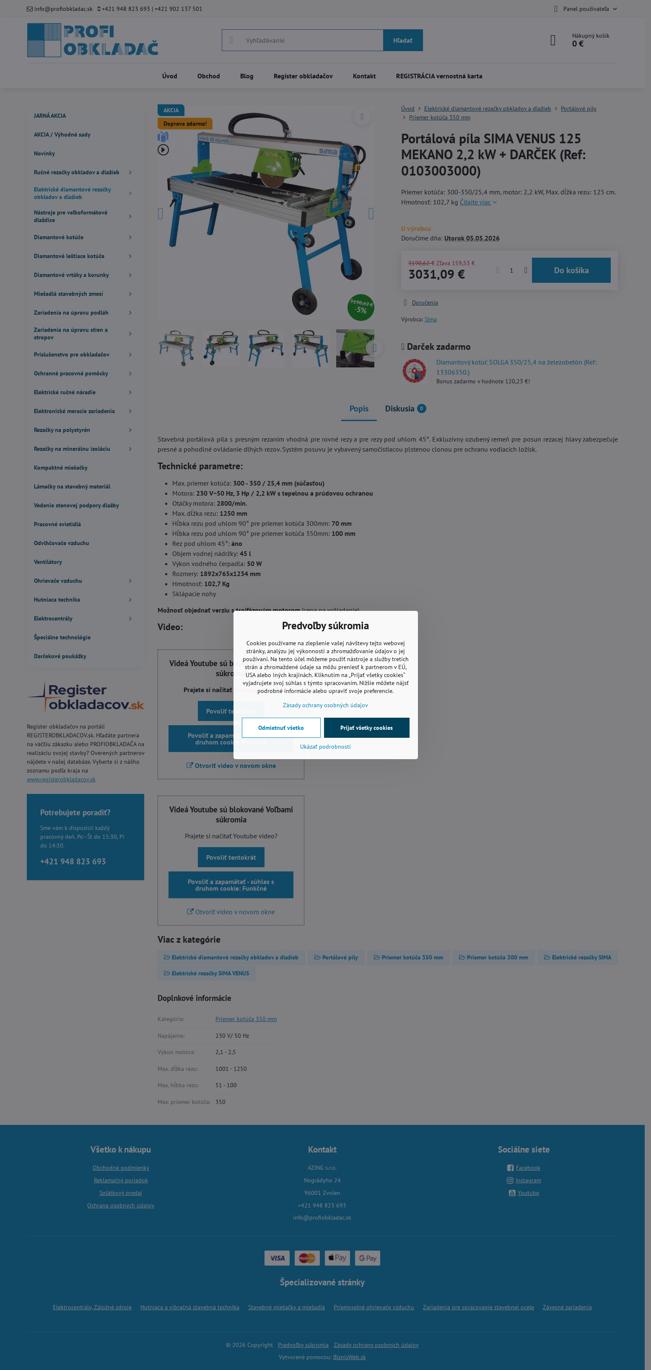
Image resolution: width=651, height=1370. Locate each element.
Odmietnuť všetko (281, 728)
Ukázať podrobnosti (325, 746)
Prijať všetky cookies (366, 728)
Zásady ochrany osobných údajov (325, 705)
